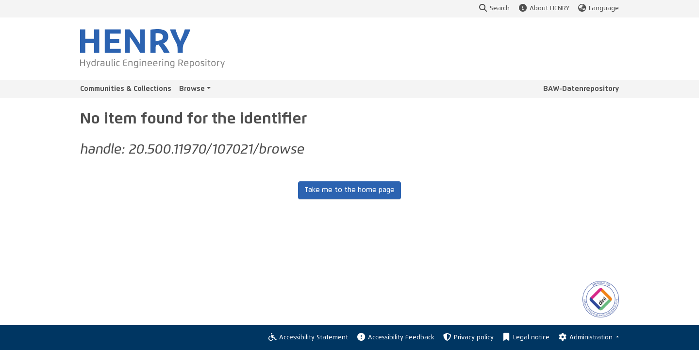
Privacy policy (468, 337)
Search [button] (494, 8)
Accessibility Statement (307, 337)
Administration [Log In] (585, 337)
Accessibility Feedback (395, 337)
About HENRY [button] (543, 8)
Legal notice (525, 337)
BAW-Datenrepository (581, 88)
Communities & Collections (125, 88)
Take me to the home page (349, 189)
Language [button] (598, 8)
